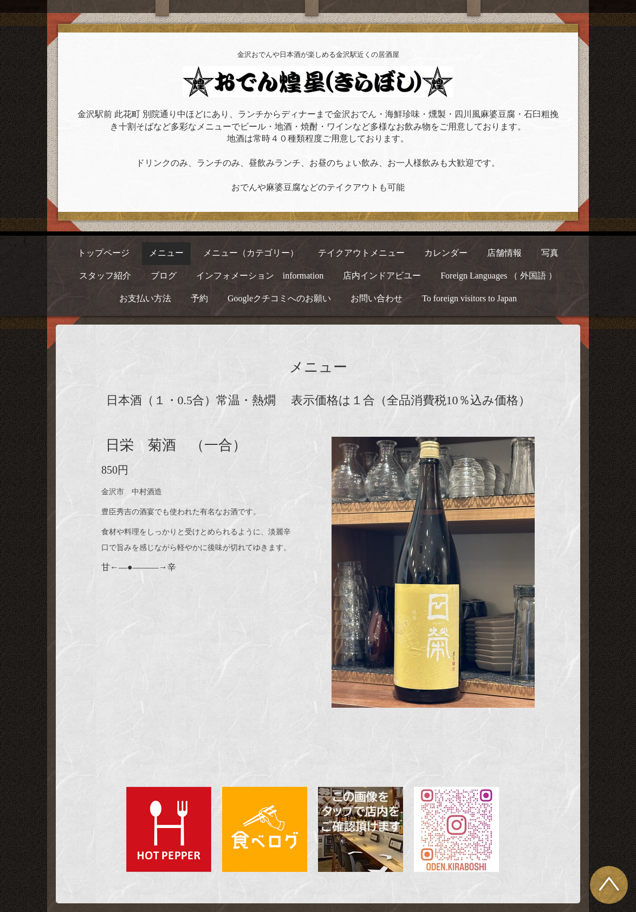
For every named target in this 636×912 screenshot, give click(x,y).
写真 (550, 252)
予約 (199, 298)
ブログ (164, 275)
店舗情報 (504, 252)
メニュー (166, 252)
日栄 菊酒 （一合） (176, 445)
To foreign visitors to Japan (469, 298)
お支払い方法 (145, 298)
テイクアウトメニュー (361, 252)
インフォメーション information (260, 275)
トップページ (103, 252)
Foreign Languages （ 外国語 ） (498, 275)
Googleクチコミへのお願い (279, 298)
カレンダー (446, 252)
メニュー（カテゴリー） (250, 252)
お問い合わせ (377, 298)
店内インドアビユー (382, 275)
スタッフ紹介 (105, 275)
